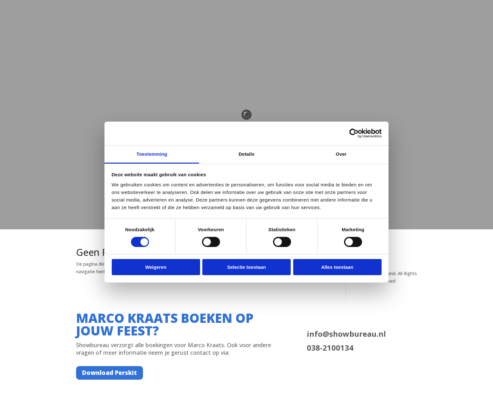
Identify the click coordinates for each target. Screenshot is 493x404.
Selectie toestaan (246, 267)
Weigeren (155, 267)
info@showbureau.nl (346, 334)
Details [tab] (246, 153)
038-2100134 (330, 347)
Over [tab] (341, 153)
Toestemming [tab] (151, 153)
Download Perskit (109, 373)
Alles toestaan (337, 267)
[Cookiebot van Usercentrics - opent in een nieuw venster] (354, 133)
